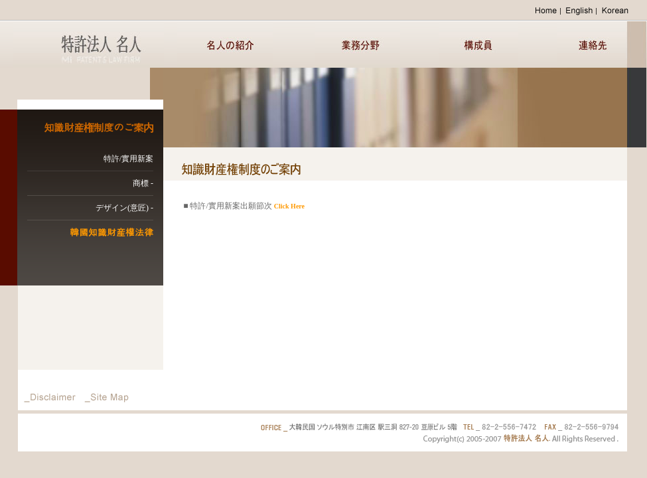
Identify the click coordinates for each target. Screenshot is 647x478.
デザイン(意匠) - (124, 207)
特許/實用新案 (128, 158)
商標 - (143, 183)
